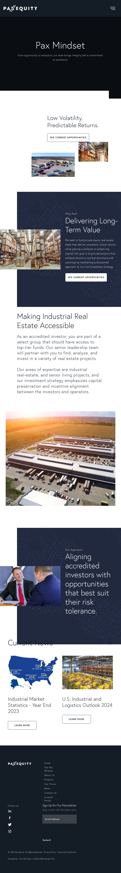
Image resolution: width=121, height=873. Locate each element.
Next (110, 642)
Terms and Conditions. (67, 852)
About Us (49, 775)
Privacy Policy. (50, 852)
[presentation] (61, 831)
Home (47, 763)
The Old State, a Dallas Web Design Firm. (37, 859)
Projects (48, 779)
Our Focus (50, 784)
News (47, 788)
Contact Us (50, 792)
